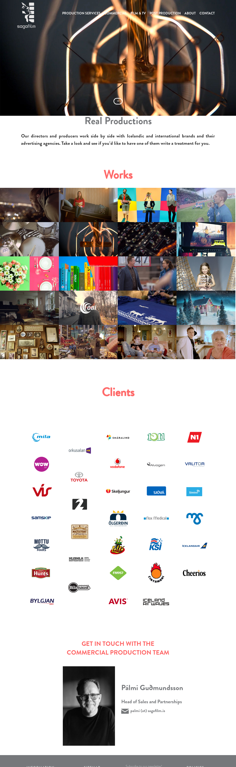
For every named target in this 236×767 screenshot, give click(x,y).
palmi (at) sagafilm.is (147, 711)
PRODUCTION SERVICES (81, 13)
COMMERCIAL (115, 13)
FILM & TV (138, 13)
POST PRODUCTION (165, 13)
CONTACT (207, 13)
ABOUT (190, 13)
